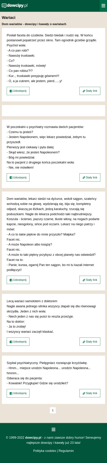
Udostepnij (18, 90)
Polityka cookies (44, 451)
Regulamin (66, 451)
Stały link (90, 90)
